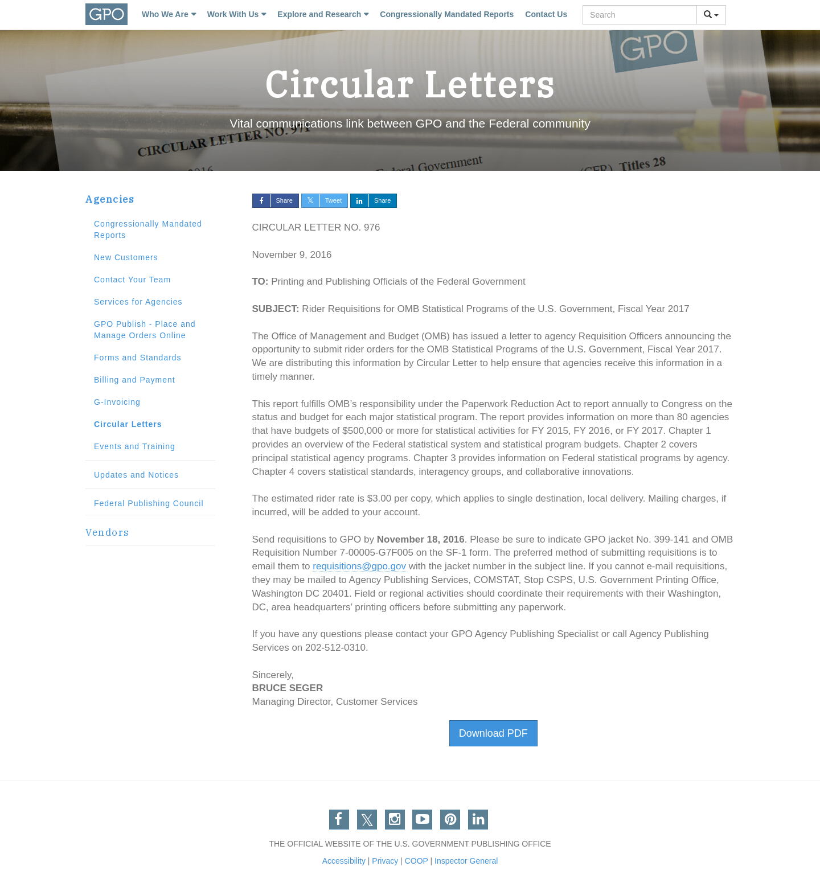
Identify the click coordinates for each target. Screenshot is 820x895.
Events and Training (134, 446)
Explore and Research (319, 14)
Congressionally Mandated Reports (447, 14)
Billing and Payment (134, 379)
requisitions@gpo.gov (359, 566)
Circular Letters (128, 424)
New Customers (126, 257)
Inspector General (466, 860)
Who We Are (165, 14)
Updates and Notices (136, 474)
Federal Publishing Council (149, 503)
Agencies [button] (109, 199)
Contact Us (546, 14)
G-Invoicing (117, 402)
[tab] (150, 199)
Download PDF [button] (493, 733)
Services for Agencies (138, 301)
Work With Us (233, 14)
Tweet (322, 200)
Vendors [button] (107, 532)
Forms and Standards (138, 357)
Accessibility (344, 860)
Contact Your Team (132, 279)
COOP (416, 860)
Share (273, 200)
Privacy (385, 860)
